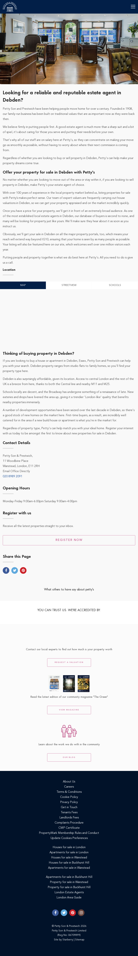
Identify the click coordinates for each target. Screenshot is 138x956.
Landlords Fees (69, 817)
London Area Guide (69, 897)
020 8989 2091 (12, 476)
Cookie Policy (69, 797)
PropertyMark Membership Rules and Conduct (69, 833)
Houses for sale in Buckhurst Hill (69, 862)
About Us (69, 781)
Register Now (69, 540)
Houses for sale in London (69, 847)
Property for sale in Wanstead (69, 882)
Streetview (69, 285)
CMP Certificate (69, 828)
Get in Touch (69, 807)
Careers (69, 786)
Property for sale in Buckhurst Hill (69, 887)
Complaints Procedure (69, 822)
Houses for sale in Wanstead (69, 857)
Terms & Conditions (69, 792)
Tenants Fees (69, 812)
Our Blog (69, 757)
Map (23, 285)
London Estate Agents (69, 892)
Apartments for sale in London (69, 852)
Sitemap (79, 939)
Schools (115, 285)
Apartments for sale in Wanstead (69, 867)
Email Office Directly (16, 471)
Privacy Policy (69, 802)
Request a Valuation (69, 662)
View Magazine (69, 710)
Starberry (68, 939)
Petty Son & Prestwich (10, 7)
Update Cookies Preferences (69, 838)
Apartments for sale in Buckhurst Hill (69, 877)
